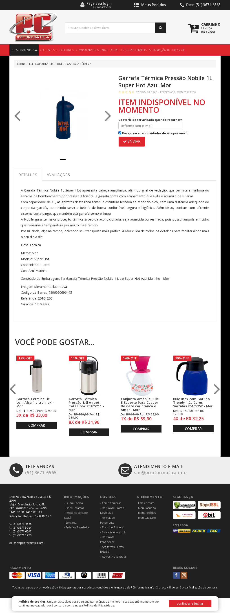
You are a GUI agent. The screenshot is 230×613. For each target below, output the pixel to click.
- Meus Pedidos (146, 513)
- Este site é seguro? (112, 532)
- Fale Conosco (145, 503)
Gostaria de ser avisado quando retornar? (150, 123)
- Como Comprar (110, 503)
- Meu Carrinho (146, 508)
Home (21, 64)
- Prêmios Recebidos (77, 527)
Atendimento (149, 496)
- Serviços (70, 523)
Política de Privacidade (99, 605)
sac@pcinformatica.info (152, 469)
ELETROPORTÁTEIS (134, 50)
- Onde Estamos (74, 508)
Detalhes (28, 174)
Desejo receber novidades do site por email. (153, 133)
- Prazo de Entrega (112, 527)
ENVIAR (131, 141)
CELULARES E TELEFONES (56, 50)
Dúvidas (108, 496)
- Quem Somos (73, 503)
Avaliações (58, 174)
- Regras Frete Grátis (113, 557)
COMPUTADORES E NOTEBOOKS (97, 50)
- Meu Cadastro (146, 518)
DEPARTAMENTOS (24, 50)
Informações (76, 496)
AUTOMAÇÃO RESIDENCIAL (166, 50)
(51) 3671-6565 (32, 469)
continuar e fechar (190, 603)
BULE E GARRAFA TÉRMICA (74, 64)
